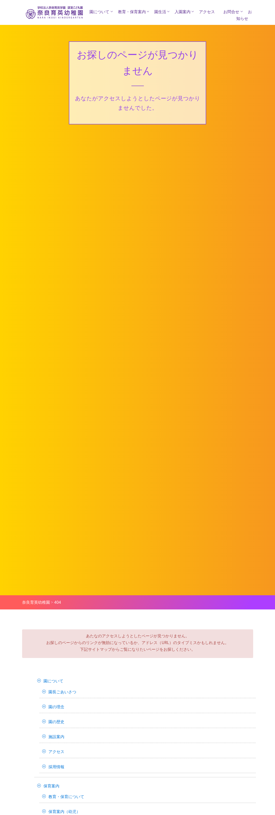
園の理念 (56, 706)
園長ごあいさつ (62, 692)
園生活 (160, 11)
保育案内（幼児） (64, 811)
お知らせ (244, 15)
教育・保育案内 (132, 11)
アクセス (207, 11)
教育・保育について (66, 796)
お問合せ (231, 11)
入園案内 (183, 11)
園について (99, 11)
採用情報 (56, 766)
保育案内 (51, 786)
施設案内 (56, 736)
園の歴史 (56, 721)
